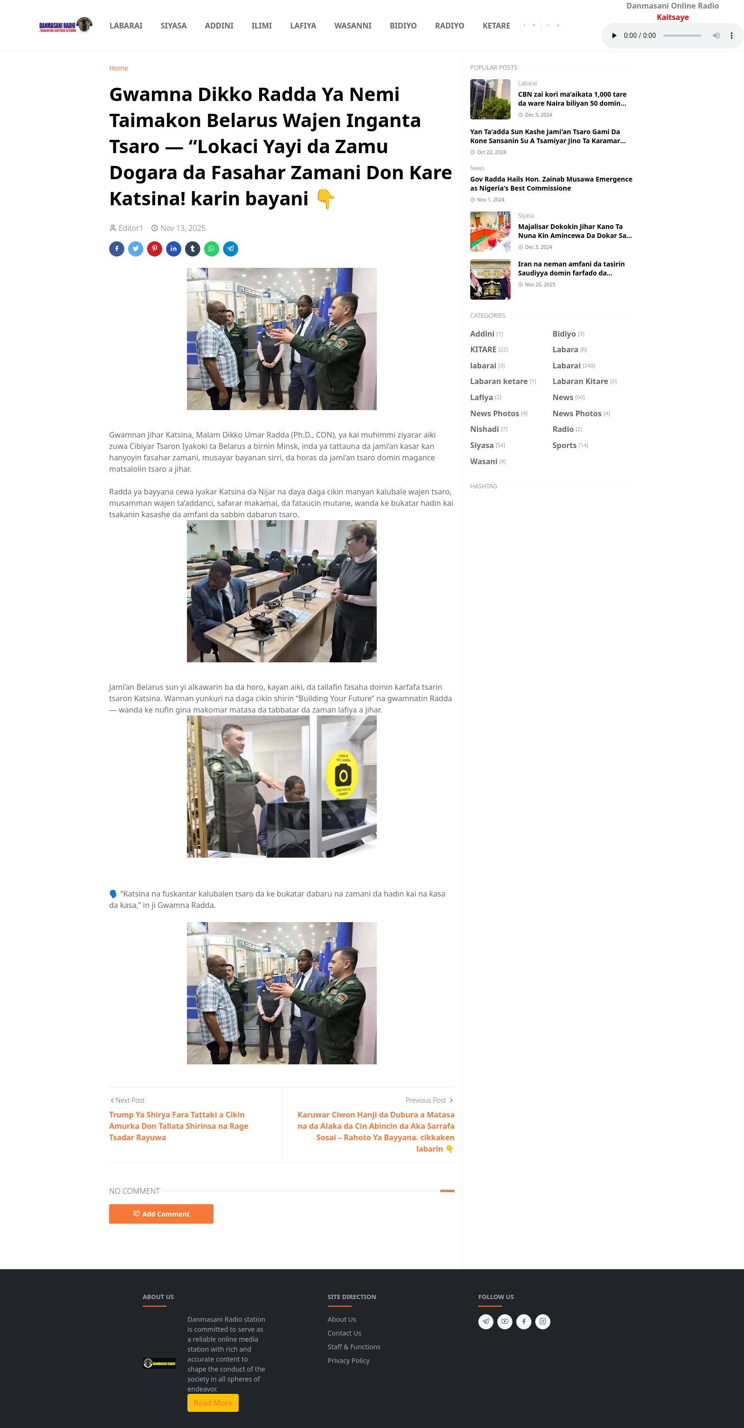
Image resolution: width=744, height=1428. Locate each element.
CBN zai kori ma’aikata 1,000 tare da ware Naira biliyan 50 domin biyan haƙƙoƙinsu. (572, 103)
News (477, 168)
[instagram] (534, 25)
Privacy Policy (349, 1360)
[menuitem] (126, 26)
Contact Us (345, 1332)
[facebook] (524, 25)
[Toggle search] (558, 25)
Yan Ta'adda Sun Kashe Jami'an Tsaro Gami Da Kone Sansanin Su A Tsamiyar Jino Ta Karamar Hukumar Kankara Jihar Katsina (545, 140)
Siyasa (526, 215)
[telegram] (485, 1321)
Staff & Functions (354, 1346)
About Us (342, 1319)
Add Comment (161, 1213)
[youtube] (504, 1321)
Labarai (527, 83)
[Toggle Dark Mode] (548, 25)
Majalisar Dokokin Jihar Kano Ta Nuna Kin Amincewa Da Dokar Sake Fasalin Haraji (576, 235)
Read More (213, 1403)
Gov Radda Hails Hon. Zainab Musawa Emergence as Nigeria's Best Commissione (551, 183)
